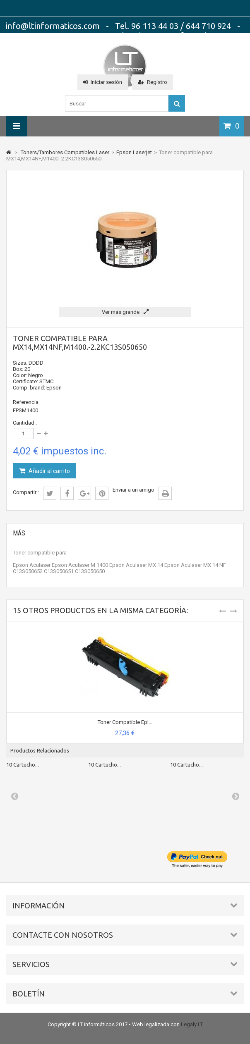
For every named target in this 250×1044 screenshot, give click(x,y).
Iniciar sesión (102, 82)
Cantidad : (25, 423)
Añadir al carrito (48, 471)
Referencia (25, 402)
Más (19, 533)
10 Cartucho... (22, 764)
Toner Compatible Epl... (125, 722)
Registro (152, 82)
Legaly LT (192, 1024)
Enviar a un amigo (133, 490)
